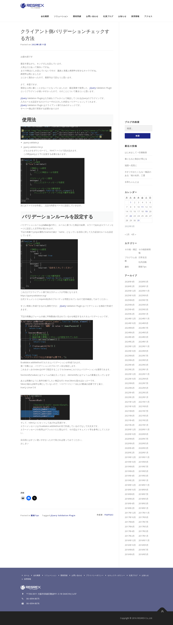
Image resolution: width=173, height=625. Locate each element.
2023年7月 (143, 355)
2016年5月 (143, 554)
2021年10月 (130, 406)
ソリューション (61, 16)
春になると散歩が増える (136, 159)
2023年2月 (130, 369)
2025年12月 (130, 291)
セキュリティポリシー (114, 575)
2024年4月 (130, 337)
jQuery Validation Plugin (63, 515)
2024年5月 (143, 332)
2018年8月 (130, 494)
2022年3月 (143, 392)
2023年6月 (130, 360)
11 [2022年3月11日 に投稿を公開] (142, 207)
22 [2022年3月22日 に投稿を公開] (131, 216)
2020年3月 (143, 448)
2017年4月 (130, 531)
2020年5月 (143, 443)
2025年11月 (144, 291)
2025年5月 (143, 304)
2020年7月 (143, 438)
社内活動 (143, 262)
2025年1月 (143, 314)
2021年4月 (130, 420)
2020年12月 (130, 429)
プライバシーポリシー (93, 575)
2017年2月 (130, 535)
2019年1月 (143, 480)
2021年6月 (130, 415)
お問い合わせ (92, 16)
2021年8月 (130, 411)
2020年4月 (130, 448)
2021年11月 (144, 401)
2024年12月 (130, 318)
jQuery (93, 87)
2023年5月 (143, 360)
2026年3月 (143, 281)
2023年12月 (130, 346)
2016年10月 (130, 545)
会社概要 (45, 16)
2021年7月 (143, 411)
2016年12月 (130, 540)
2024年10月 (130, 323)
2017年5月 (143, 526)
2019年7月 (143, 466)
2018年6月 (130, 499)
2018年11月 (144, 485)
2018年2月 (130, 508)
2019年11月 (144, 457)
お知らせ (122, 16)
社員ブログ (108, 16)
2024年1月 (143, 341)
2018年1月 (143, 508)
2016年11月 (144, 540)
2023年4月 (130, 365)
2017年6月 (130, 526)
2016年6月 (130, 554)
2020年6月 (130, 443)
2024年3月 (143, 337)
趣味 (127, 266)
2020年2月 (130, 452)
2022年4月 (130, 392)
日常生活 (143, 257)
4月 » (133, 234)
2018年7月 (143, 494)
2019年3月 (143, 475)
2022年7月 (143, 383)
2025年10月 (130, 295)
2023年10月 (130, 351)
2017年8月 (130, 522)
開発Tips (35, 515)
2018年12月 (130, 485)
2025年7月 (143, 300)
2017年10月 (130, 517)
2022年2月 (130, 397)
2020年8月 (130, 438)
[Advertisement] (45, 467)
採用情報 (135, 16)
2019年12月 (130, 457)
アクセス (148, 16)
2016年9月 (143, 545)
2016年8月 (130, 549)
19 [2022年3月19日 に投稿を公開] (146, 211)
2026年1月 (143, 286)
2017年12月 (130, 512)
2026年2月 (130, 286)
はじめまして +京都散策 (136, 152)
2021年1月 (143, 425)
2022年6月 (130, 388)
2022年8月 (130, 383)
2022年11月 (144, 374)
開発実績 (77, 16)
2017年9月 (143, 517)
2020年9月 (143, 434)
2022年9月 (143, 378)
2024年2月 (130, 341)
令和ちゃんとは (132, 182)
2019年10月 (130, 461)
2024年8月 (130, 327)
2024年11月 (144, 318)
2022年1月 (143, 397)
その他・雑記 (131, 249)
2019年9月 (143, 461)
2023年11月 (144, 346)
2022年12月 (130, 374)
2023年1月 (143, 369)
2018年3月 (143, 503)
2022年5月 (143, 388)
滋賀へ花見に (131, 165)
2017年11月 (144, 512)
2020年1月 (143, 452)
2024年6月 (130, 332)
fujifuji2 (109, 515)
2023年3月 (143, 365)
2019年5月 (143, 471)
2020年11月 (144, 429)
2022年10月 (130, 378)
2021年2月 (130, 425)
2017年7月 (143, 522)
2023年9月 (143, 351)
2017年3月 (143, 531)
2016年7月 (143, 549)
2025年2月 (130, 314)
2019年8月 (130, 466)
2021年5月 (143, 415)
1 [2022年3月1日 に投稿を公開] (130, 202)
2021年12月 (130, 401)
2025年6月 (130, 304)
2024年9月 (143, 323)
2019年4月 (130, 475)
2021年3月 (143, 420)
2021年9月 (143, 406)
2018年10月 (130, 489)
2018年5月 (143, 499)
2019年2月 (130, 480)
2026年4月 (130, 281)
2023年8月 (130, 355)
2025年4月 (130, 309)
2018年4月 (130, 503)
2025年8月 (130, 300)
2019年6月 (130, 471)
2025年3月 (143, 309)
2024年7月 (143, 327)
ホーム (25, 575)
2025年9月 (143, 295)
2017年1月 (143, 535)
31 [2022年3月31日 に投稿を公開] (138, 220)
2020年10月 (130, 434)
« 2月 (127, 234)
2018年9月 (143, 489)
